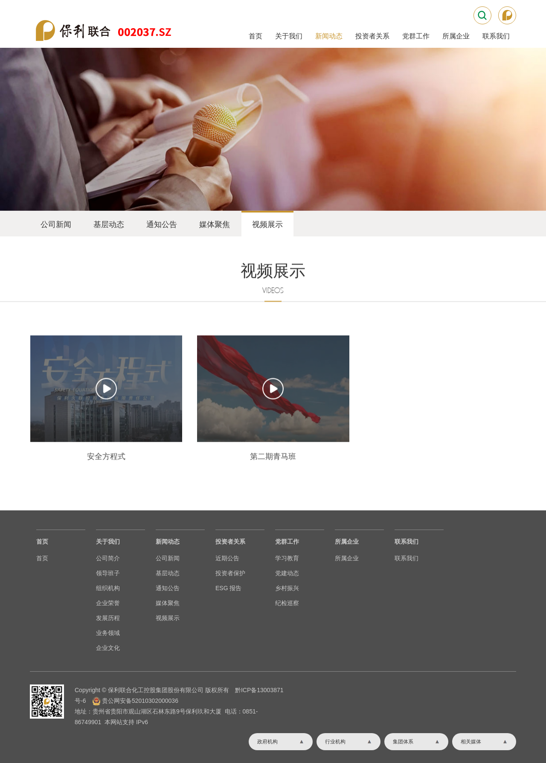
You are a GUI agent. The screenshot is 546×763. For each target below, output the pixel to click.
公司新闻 (56, 224)
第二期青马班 (273, 503)
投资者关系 (372, 36)
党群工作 (416, 36)
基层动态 (108, 224)
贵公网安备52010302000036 (140, 700)
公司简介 (108, 558)
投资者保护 (230, 573)
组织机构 (108, 588)
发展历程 (108, 617)
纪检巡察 (287, 603)
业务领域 (108, 632)
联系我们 (496, 36)
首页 (255, 36)
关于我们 (288, 36)
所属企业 (456, 36)
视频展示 (267, 224)
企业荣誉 (108, 603)
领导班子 (108, 573)
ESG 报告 (228, 588)
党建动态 (287, 573)
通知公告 (161, 224)
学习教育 (287, 558)
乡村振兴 (287, 588)
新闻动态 (329, 36)
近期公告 (227, 558)
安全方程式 (106, 503)
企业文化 (108, 647)
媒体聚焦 (214, 224)
